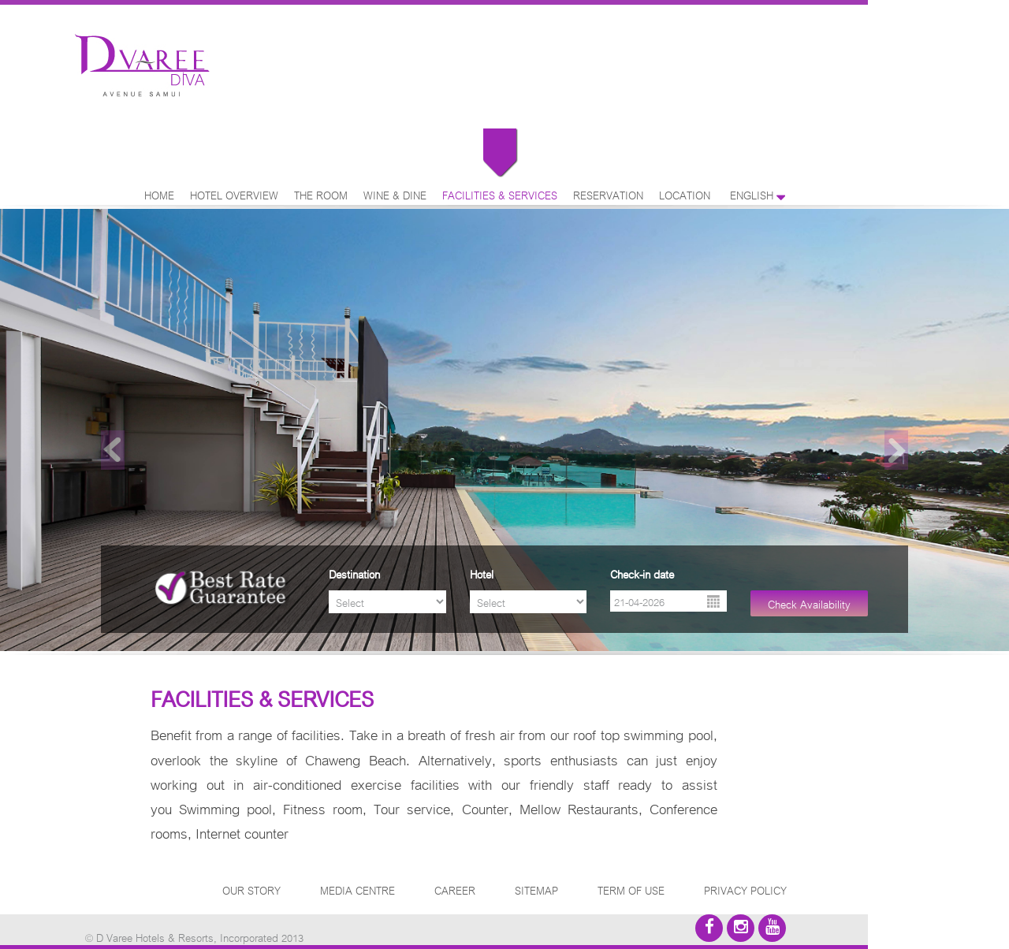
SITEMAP (536, 889)
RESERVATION (608, 194)
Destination (354, 573)
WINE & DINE (394, 194)
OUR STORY (251, 889)
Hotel (481, 573)
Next (896, 450)
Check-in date (642, 573)
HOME (159, 194)
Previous (113, 450)
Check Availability (809, 603)
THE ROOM (321, 194)
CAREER (454, 889)
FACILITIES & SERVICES (499, 194)
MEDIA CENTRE (357, 889)
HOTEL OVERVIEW (234, 194)
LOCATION (684, 194)
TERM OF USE (631, 889)
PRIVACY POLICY (745, 889)
